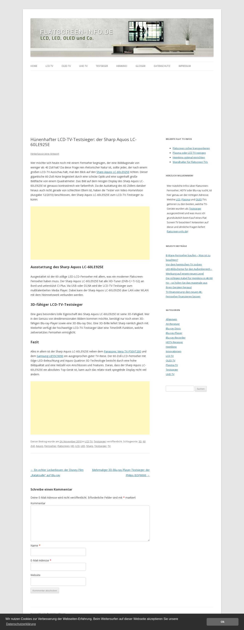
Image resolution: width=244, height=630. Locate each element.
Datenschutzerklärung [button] (21, 624)
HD (72, 446)
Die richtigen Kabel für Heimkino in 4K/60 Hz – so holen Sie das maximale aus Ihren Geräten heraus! (189, 282)
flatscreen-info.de (177, 231)
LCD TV (49, 66)
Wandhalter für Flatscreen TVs (190, 162)
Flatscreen (64, 446)
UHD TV (83, 66)
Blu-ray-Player (174, 333)
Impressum (185, 66)
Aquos (39, 446)
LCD (77, 446)
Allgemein (171, 319)
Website (35, 575)
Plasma (185, 199)
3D (140, 441)
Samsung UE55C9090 (50, 356)
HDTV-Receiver (174, 342)
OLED (199, 199)
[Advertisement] (122, 99)
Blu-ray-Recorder (175, 337)
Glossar (140, 66)
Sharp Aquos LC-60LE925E (112, 172)
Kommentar (37, 503)
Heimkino (121, 66)
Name (35, 545)
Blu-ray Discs (173, 328)
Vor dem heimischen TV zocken (184, 264)
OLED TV (66, 66)
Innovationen (173, 351)
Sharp (89, 446)
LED (83, 446)
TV (109, 446)
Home (33, 66)
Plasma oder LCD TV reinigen (189, 152)
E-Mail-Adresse (40, 560)
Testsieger (102, 66)
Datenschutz (162, 66)
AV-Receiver (173, 324)
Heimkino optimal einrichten (189, 157)
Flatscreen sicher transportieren (191, 148)
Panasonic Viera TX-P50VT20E (122, 351)
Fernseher (50, 446)
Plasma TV (172, 365)
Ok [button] (222, 621)
